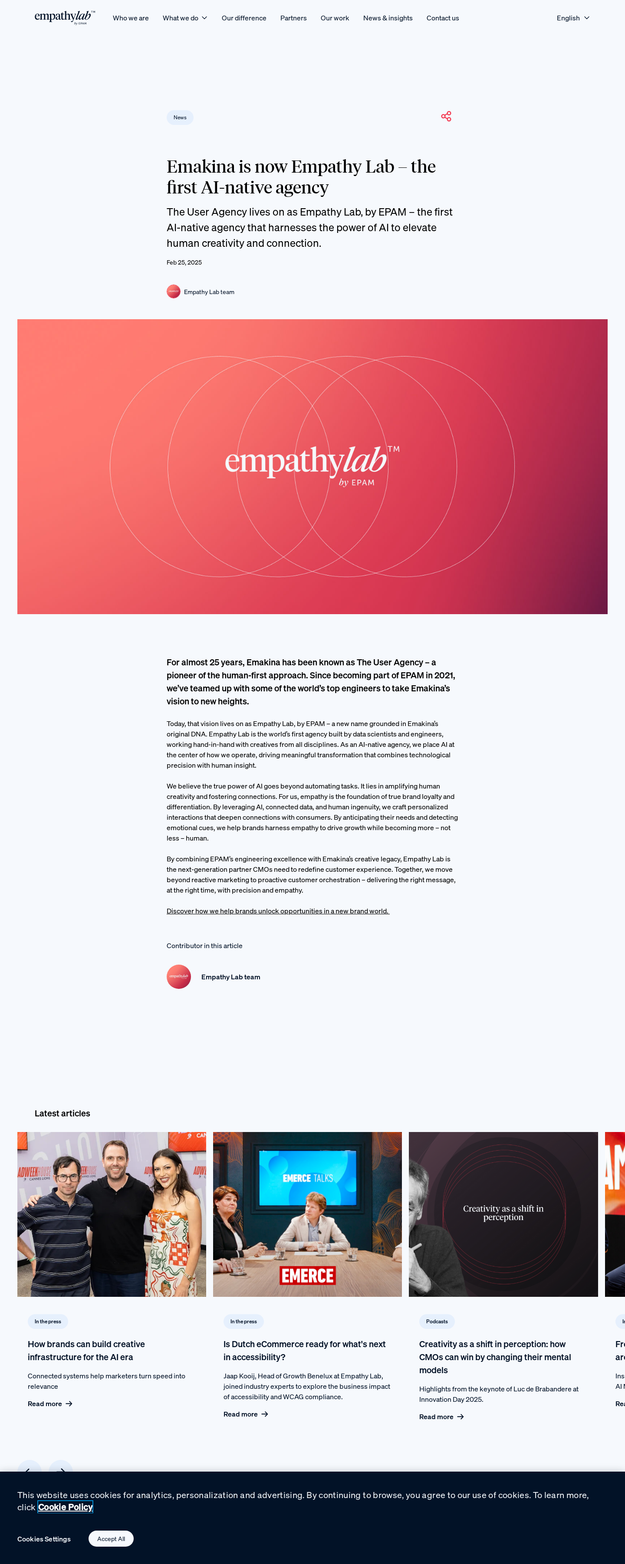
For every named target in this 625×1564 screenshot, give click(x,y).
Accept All (111, 1541)
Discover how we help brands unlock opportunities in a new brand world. (278, 911)
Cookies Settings (44, 1541)
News (180, 117)
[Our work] (335, 18)
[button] (446, 116)
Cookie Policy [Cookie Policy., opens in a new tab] (65, 1509)
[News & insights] (388, 18)
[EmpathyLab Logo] (65, 17)
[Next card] (61, 1472)
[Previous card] (29, 1472)
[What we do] (185, 18)
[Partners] (293, 18)
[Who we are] (131, 18)
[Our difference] (244, 18)
